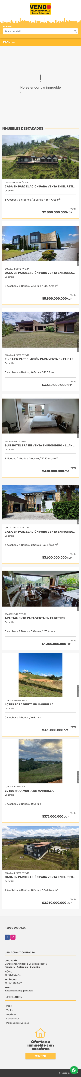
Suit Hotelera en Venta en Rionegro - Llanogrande (40, 445)
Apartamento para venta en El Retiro (35, 618)
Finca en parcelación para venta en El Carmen (40, 359)
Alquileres (11, 1014)
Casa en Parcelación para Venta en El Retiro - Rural (40, 186)
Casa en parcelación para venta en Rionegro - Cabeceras (40, 273)
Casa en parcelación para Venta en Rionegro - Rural (40, 531)
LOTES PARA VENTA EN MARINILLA (29, 704)
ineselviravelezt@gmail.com (19, 990)
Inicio (9, 1006)
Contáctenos (12, 1018)
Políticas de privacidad (17, 1023)
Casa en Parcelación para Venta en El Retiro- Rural (40, 877)
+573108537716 (13, 975)
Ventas (9, 1010)
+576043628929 (13, 982)
